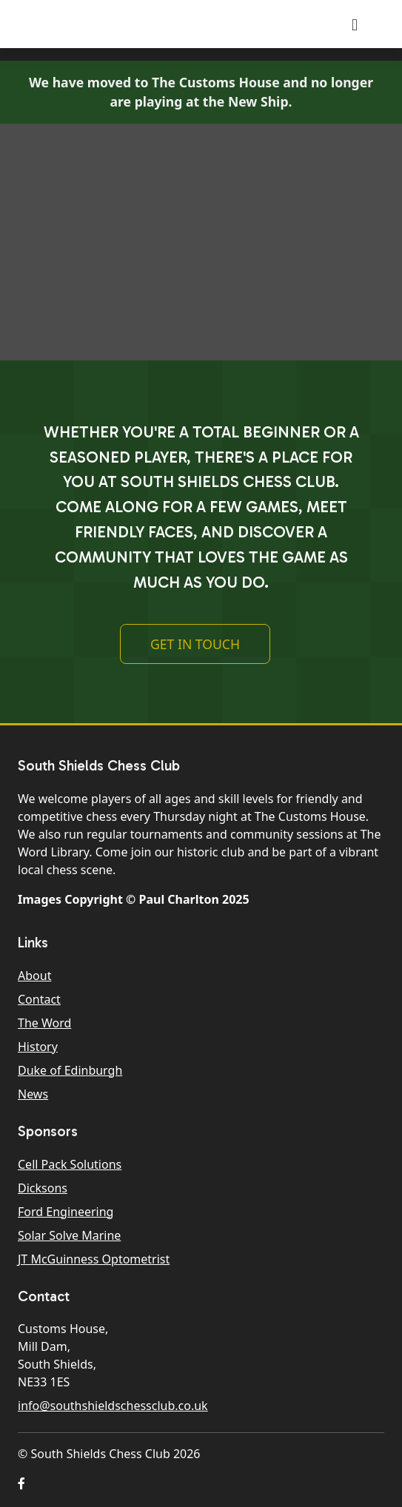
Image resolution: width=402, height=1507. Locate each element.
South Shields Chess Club (128, 24)
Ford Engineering (65, 1212)
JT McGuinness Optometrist (94, 1259)
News (33, 1094)
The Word (44, 1023)
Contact (39, 999)
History (38, 1046)
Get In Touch (195, 644)
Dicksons (42, 1188)
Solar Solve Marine (69, 1235)
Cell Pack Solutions (69, 1164)
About (34, 975)
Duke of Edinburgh (70, 1070)
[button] (21, 1483)
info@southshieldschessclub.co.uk (113, 1405)
